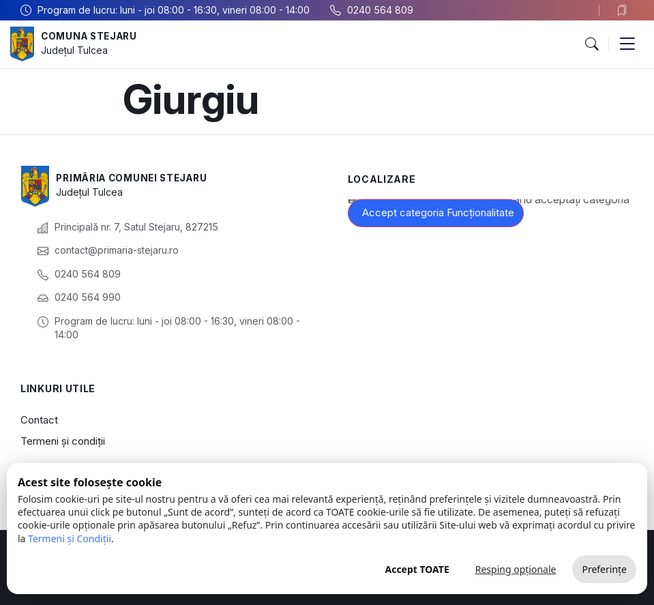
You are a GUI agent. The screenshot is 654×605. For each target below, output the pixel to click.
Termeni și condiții (62, 440)
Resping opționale (515, 569)
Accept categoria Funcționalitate (438, 212)
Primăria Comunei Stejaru (135, 178)
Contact (39, 419)
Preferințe (604, 569)
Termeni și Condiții (69, 538)
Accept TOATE (417, 569)
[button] (591, 44)
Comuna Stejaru (92, 36)
